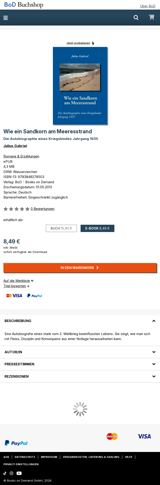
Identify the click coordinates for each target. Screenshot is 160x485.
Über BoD (147, 6)
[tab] (80, 318)
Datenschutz (25, 457)
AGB (6, 457)
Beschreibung (18, 321)
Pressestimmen (19, 364)
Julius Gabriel (15, 146)
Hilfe (128, 457)
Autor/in (13, 352)
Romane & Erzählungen (21, 156)
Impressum (49, 457)
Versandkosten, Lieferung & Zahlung (91, 457)
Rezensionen (17, 376)
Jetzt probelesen (78, 42)
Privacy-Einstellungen (21, 464)
